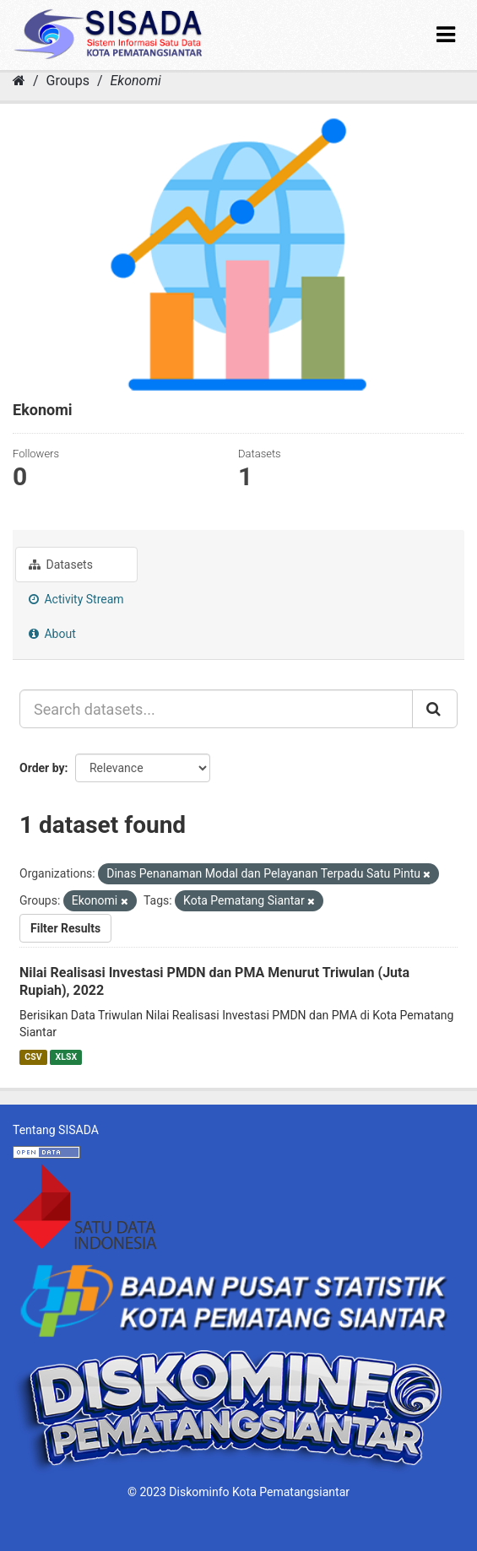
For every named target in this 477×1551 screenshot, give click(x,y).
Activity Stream (76, 599)
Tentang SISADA (56, 1130)
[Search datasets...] (216, 708)
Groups (67, 81)
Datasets (61, 564)
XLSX (66, 1056)
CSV (32, 1056)
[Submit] (435, 708)
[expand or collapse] (445, 35)
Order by (42, 768)
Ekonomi (135, 81)
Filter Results (65, 928)
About (52, 633)
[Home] (19, 81)
